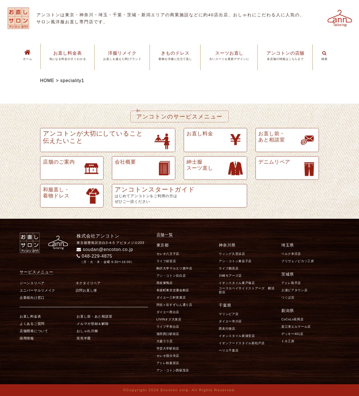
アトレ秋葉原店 (168, 363)
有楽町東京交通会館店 (173, 290)
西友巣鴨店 (165, 283)
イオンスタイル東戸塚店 (237, 283)
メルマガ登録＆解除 (93, 324)
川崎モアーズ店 (230, 275)
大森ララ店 (165, 341)
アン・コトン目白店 (171, 275)
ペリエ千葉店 (228, 350)
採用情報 (27, 338)
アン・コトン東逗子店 (235, 261)
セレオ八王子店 (168, 253)
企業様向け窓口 (32, 298)
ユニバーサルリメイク (37, 290)
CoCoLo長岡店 (292, 319)
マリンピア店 (228, 313)
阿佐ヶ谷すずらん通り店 (174, 304)
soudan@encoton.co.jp (105, 249)
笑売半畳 (84, 338)
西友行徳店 (227, 328)
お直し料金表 (30, 316)
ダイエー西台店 (168, 312)
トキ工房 (287, 341)
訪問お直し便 (86, 290)
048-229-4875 (95, 256)
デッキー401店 (292, 334)
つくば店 (287, 297)
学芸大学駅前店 (168, 348)
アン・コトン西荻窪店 (173, 370)
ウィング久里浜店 (232, 253)
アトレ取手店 (291, 283)
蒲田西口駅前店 (168, 334)
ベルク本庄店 (291, 253)
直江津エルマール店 (296, 326)
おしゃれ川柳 (87, 331)
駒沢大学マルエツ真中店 (174, 268)
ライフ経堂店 (166, 261)
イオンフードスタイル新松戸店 (241, 342)
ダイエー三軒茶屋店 (171, 297)
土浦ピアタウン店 (294, 290)
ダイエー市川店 (230, 321)
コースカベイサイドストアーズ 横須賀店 (246, 289)
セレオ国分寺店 (168, 355)
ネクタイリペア (88, 283)
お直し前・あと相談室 (94, 316)
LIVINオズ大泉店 (169, 319)
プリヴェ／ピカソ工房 (297, 261)
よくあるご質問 (32, 324)
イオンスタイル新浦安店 (237, 335)
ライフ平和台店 (168, 326)
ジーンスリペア (32, 283)
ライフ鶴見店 (228, 268)
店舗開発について (34, 331)
